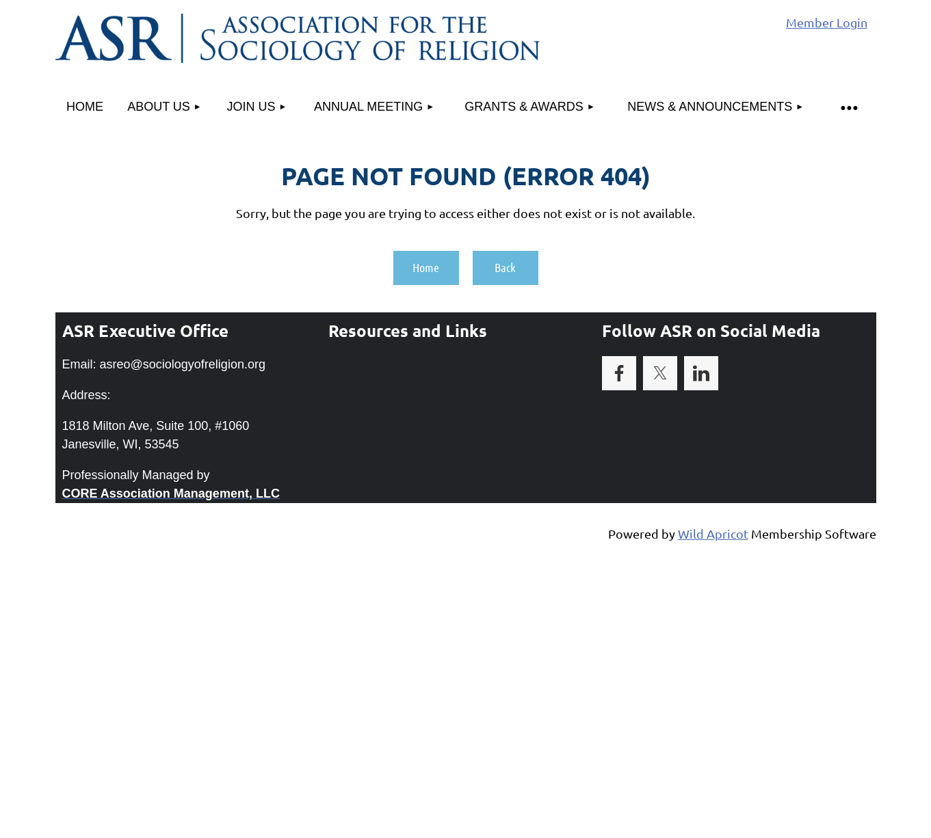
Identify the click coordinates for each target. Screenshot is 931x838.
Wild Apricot (713, 533)
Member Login (826, 22)
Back (505, 267)
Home (425, 267)
